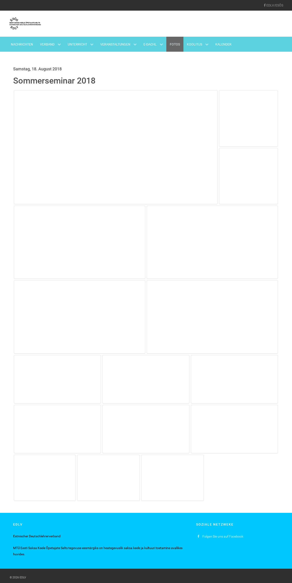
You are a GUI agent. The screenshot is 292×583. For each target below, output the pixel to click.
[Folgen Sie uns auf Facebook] (220, 536)
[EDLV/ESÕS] (273, 5)
